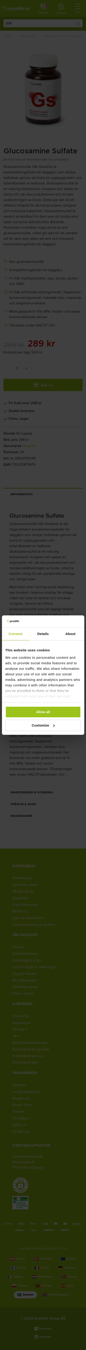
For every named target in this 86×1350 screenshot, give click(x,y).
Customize (43, 725)
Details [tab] (43, 634)
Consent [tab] (15, 634)
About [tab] (70, 634)
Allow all (43, 712)
